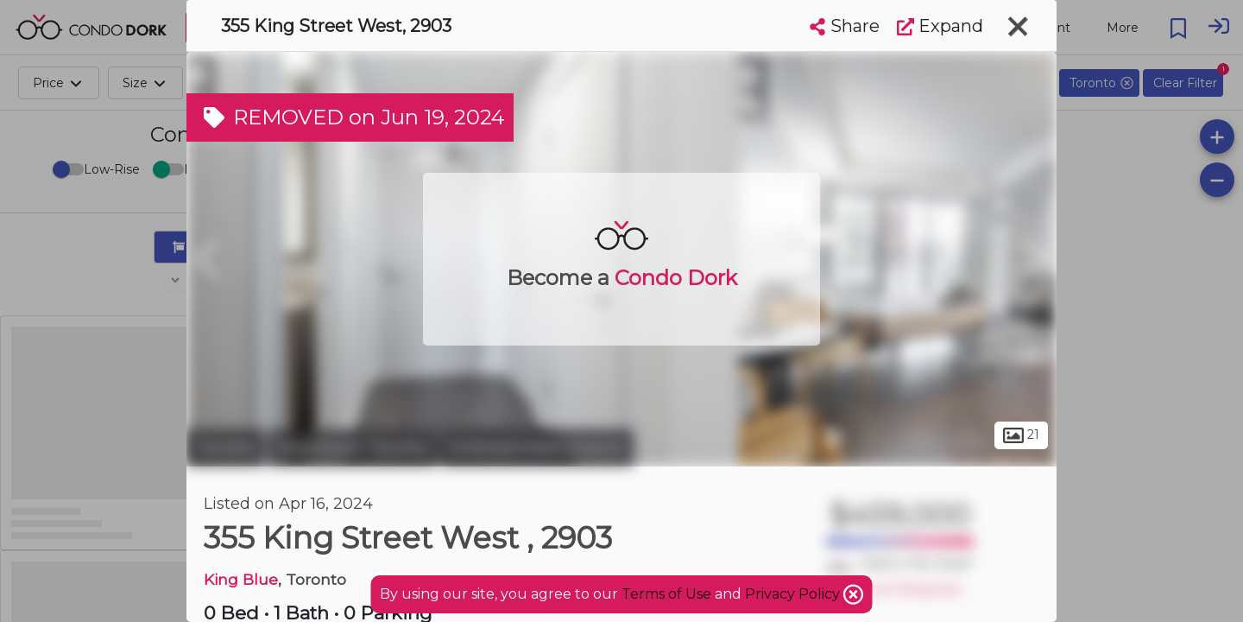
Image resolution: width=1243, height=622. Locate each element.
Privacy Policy (794, 594)
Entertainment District (537, 447)
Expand (940, 26)
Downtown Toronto (352, 447)
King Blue (241, 579)
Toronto (225, 447)
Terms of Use (666, 594)
